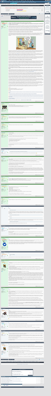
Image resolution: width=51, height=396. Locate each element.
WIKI (31, 2)
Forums (9, 0)
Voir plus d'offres (30, 375)
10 (41, 130)
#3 (43, 114)
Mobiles (31, 1)
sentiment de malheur (31, 71)
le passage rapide (34, 25)
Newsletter (22, 0)
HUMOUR (35, 2)
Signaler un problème (11, 359)
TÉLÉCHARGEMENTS (23, 2)
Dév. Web (20, 1)
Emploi (25, 0)
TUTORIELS (13, 2)
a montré (17, 53)
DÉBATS (29, 2)
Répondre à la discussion (5, 359)
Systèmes (33, 1)
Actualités (15, 5)
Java (17, 1)
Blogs (17, 0)
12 (41, 147)
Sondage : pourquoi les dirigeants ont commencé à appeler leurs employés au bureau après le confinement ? (17, 15)
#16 (43, 287)
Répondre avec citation (38, 130)
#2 (43, 102)
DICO (32, 2)
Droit (30, 0)
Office (28, 1)
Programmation (24, 1)
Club (32, 0)
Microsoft (15, 1)
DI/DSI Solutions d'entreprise (6, 1)
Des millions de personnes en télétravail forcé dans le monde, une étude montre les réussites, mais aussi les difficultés (23, 93)
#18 (43, 321)
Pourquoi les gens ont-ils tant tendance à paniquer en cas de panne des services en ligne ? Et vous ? (11, 381)
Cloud (10, 1)
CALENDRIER (33, 361)
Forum (2, 5)
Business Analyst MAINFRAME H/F (16, 371)
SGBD (27, 1)
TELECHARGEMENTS (19, 361)
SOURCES (27, 2)
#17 (43, 308)
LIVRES (20, 2)
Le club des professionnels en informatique (8, 5)
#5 (43, 131)
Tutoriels (12, 0)
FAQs (13, 361)
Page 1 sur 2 (38, 13)
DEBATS (27, 361)
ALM (13, 1)
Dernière (43, 13)
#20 (43, 342)
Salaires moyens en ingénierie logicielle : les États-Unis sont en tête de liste (9, 377)
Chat (19, 0)
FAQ (14, 0)
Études (28, 0)
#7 (43, 156)
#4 (43, 122)
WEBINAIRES (17, 2)
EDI (21, 1)
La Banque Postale (15, 374)
